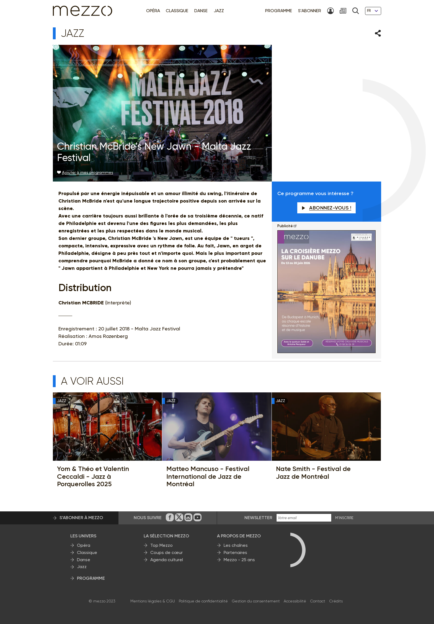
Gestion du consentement (256, 601)
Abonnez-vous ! (327, 208)
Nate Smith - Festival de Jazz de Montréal (313, 472)
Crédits (336, 601)
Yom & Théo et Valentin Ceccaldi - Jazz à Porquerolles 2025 (93, 476)
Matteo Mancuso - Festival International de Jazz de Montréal (207, 476)
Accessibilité (295, 601)
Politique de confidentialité (203, 601)
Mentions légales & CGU (152, 601)
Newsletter (258, 517)
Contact (317, 601)
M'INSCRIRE (344, 518)
